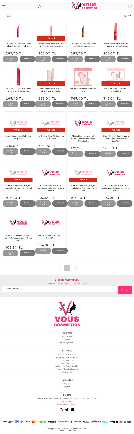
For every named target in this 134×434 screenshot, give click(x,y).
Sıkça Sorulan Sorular (67, 355)
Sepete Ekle (10, 59)
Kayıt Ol (67, 387)
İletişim (67, 340)
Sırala (129, 16)
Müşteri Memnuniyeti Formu (67, 357)
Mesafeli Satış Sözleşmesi (67, 369)
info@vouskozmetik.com (67, 404)
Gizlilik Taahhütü (67, 360)
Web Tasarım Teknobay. (67, 430)
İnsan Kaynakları (67, 343)
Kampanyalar (67, 372)
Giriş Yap (67, 384)
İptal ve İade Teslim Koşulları (67, 366)
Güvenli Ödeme (67, 363)
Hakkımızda (67, 337)
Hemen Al (27, 58)
